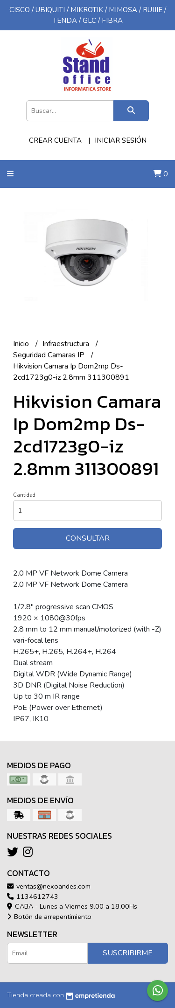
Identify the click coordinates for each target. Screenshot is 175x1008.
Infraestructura (66, 344)
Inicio (22, 344)
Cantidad (24, 495)
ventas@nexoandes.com (49, 886)
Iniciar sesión (121, 140)
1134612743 (32, 896)
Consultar (88, 538)
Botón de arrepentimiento (49, 916)
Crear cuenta (55, 140)
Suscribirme (128, 953)
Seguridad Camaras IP (49, 355)
